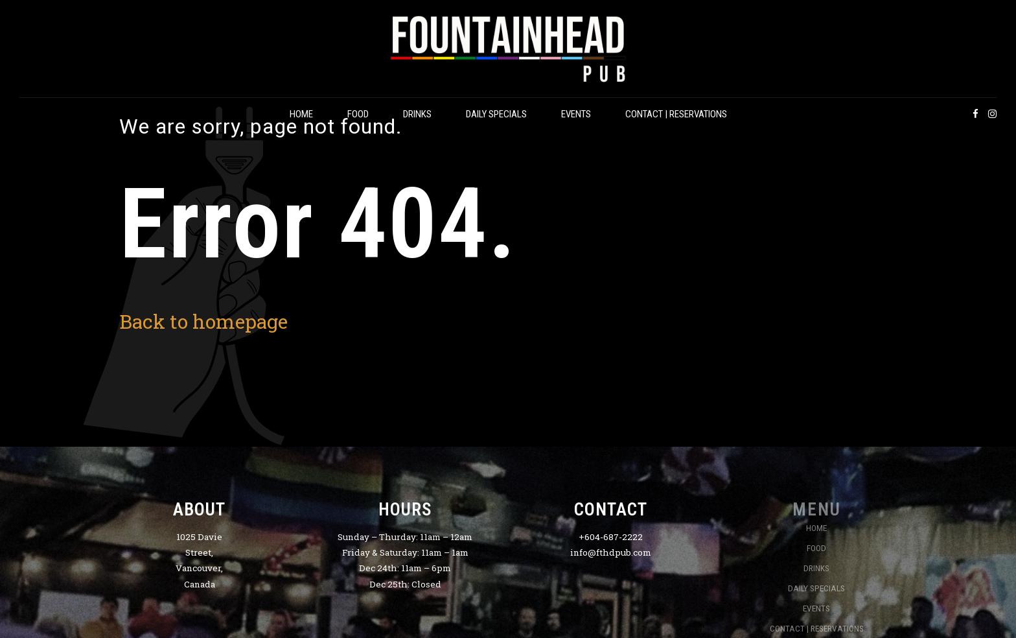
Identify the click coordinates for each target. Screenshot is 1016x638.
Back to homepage (203, 321)
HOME (301, 114)
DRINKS (417, 114)
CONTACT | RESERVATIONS (676, 114)
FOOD (358, 114)
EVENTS (576, 114)
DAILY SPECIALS (496, 114)
